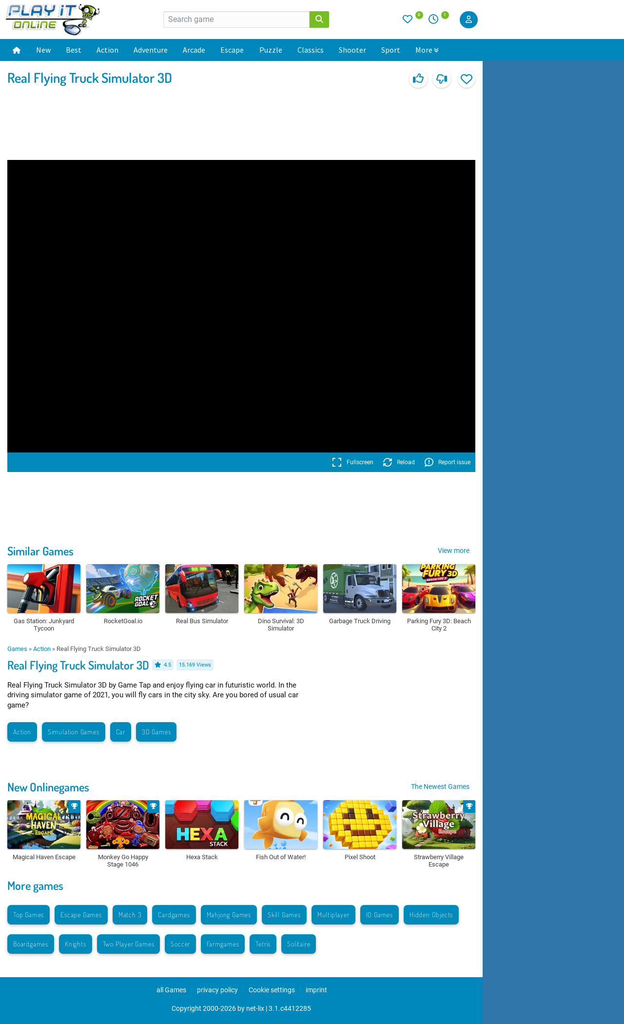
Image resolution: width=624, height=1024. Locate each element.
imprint (316, 990)
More (427, 50)
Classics (310, 50)
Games (17, 648)
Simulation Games (73, 732)
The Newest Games (440, 786)
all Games (171, 990)
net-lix (255, 1008)
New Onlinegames (48, 786)
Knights (75, 944)
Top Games (28, 914)
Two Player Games (129, 944)
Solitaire (298, 944)
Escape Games (81, 914)
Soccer (180, 944)
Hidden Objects (431, 914)
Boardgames (30, 944)
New (43, 50)
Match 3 (130, 914)
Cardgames (174, 914)
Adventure (151, 50)
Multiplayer (333, 914)
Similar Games (40, 550)
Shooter (352, 50)
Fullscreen (352, 462)
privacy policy (217, 990)
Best (73, 50)
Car (120, 732)
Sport (390, 50)
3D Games (156, 732)
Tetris (263, 944)
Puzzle (270, 50)
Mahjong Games (229, 914)
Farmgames (223, 944)
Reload (399, 462)
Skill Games (284, 914)
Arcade (194, 50)
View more (453, 550)
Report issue (447, 462)
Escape (232, 50)
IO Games (379, 914)
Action (107, 50)
